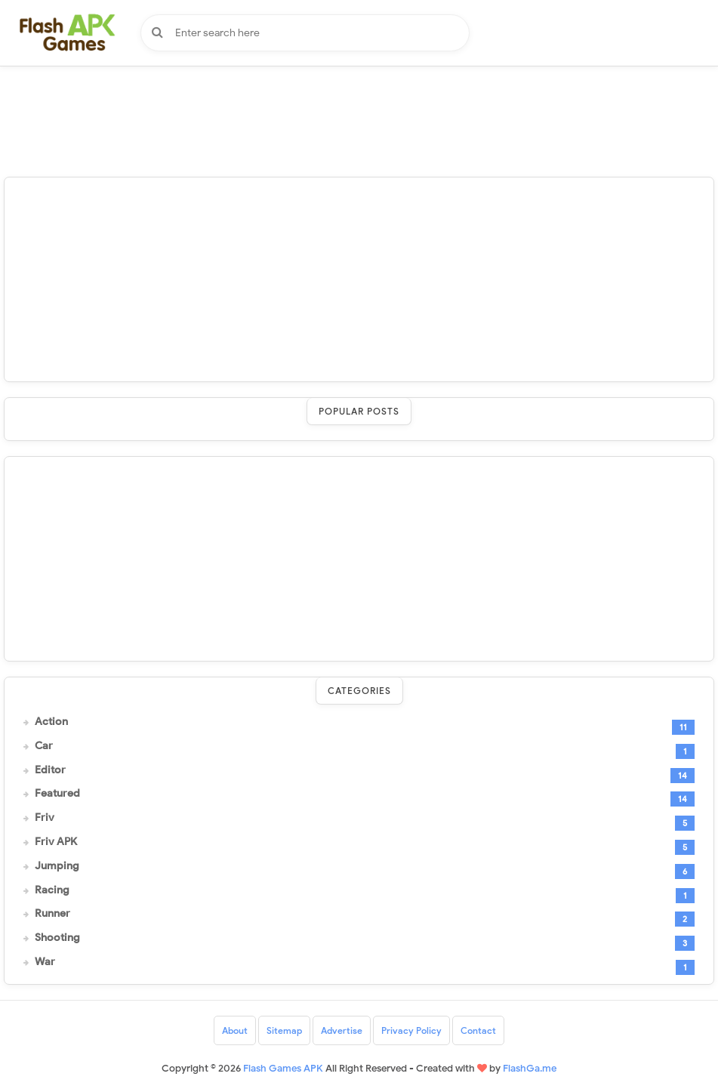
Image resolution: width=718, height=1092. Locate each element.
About (235, 1030)
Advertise (341, 1030)
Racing (52, 890)
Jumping (57, 866)
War (45, 962)
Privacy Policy (411, 1030)
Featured (57, 794)
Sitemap (284, 1030)
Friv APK (56, 842)
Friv (44, 818)
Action (51, 722)
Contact (478, 1030)
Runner (52, 914)
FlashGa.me (529, 1068)
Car (44, 746)
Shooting (57, 938)
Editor (50, 770)
